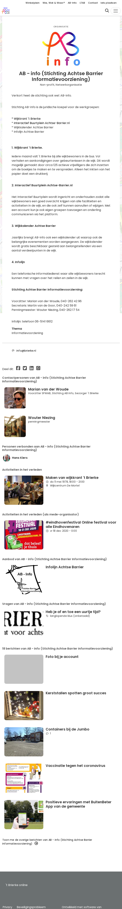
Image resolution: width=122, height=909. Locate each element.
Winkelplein (33, 3)
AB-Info (72, 3)
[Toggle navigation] (116, 10)
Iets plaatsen (109, 3)
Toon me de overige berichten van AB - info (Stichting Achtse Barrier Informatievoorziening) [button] (47, 841)
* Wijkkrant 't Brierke (26, 119)
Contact (93, 3)
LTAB (82, 3)
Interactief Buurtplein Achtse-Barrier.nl (42, 123)
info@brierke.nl (26, 350)
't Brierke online (17, 885)
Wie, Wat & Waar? (54, 3)
